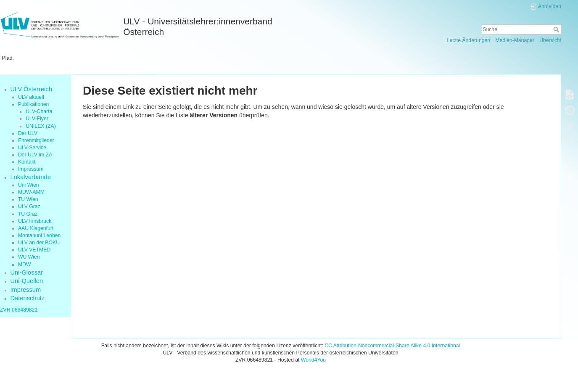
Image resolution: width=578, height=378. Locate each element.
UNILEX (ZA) (40, 126)
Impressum (31, 169)
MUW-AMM (31, 192)
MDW (24, 264)
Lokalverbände (31, 177)
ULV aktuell (31, 97)
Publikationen (33, 104)
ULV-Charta (39, 111)
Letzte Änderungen (469, 40)
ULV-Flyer (37, 119)
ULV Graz (29, 206)
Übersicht (550, 40)
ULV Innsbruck (34, 221)
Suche (557, 29)
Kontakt (27, 162)
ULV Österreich (31, 89)
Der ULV (27, 133)
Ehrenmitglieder (36, 140)
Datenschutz (28, 298)
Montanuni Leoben (39, 235)
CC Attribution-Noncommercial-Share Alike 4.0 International (392, 346)
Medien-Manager (514, 40)
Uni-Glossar (27, 272)
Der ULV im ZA (35, 155)
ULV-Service (32, 148)
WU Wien (29, 257)
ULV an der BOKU (39, 243)
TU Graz (27, 214)
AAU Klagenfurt (35, 228)
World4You (313, 360)
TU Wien (28, 199)
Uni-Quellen (27, 281)
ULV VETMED (34, 250)
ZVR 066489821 (18, 310)
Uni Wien (28, 185)
